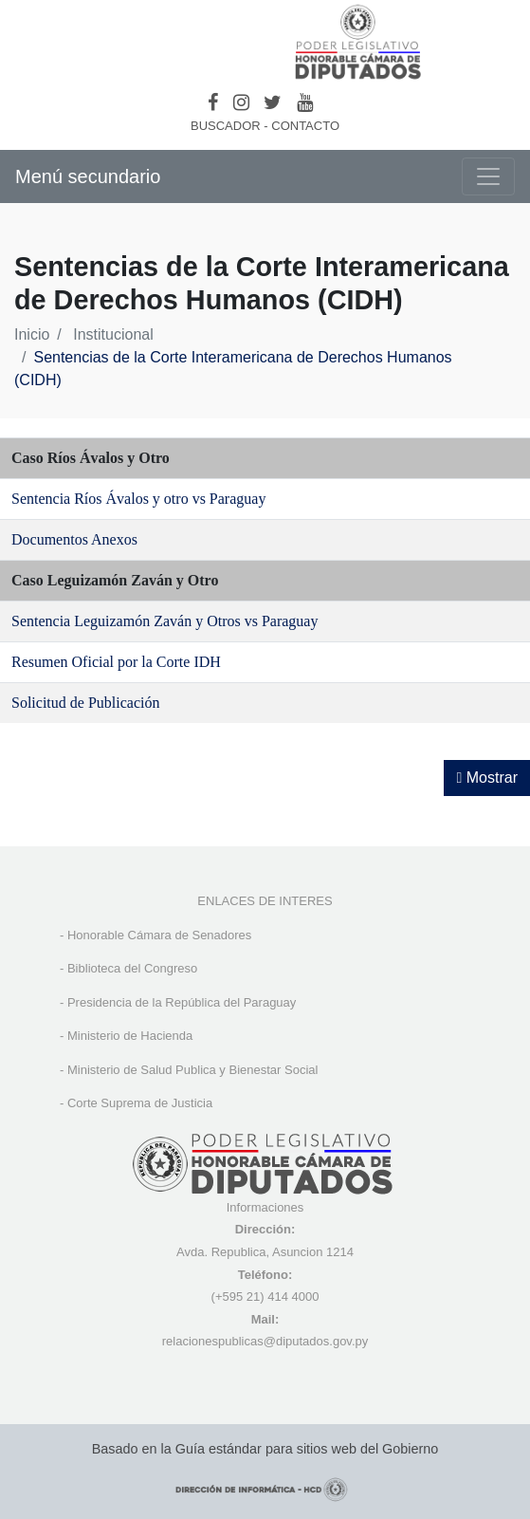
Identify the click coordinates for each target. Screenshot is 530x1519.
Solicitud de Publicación (85, 703)
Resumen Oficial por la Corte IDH (116, 662)
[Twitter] (273, 102)
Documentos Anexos (74, 539)
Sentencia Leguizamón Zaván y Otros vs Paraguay (164, 621)
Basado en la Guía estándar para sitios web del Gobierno (265, 1448)
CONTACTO (305, 126)
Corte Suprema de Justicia (139, 1103)
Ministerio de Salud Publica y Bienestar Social (192, 1070)
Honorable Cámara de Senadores (159, 935)
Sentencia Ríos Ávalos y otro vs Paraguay (138, 499)
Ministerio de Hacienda (129, 1035)
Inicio (31, 334)
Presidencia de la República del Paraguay (181, 1002)
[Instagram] (241, 102)
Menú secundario (87, 176)
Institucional (113, 334)
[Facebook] (213, 102)
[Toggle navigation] (488, 176)
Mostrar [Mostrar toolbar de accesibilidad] (487, 777)
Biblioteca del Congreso (132, 968)
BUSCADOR (226, 126)
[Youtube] (305, 102)
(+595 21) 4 (243, 1296)
